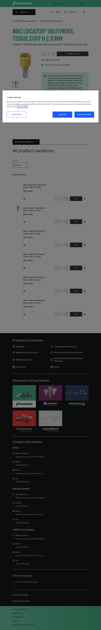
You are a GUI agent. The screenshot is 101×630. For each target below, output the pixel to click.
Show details (17, 114)
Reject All (62, 114)
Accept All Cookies (84, 114)
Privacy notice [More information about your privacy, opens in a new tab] (22, 107)
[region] (50, 106)
